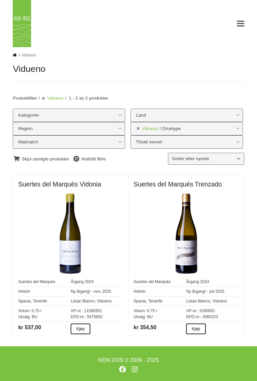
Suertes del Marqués (36, 281)
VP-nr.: (77, 310)
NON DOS (110, 360)
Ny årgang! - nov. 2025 (91, 291)
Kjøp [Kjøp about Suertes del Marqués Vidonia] (80, 329)
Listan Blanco (83, 301)
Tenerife (40, 301)
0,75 (35, 310)
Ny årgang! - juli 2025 (205, 291)
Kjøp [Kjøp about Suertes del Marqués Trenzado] (196, 329)
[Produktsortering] (206, 158)
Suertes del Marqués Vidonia (59, 184)
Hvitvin (24, 291)
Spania (24, 301)
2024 (89, 281)
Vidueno (104, 301)
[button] (240, 23)
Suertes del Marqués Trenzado (178, 184)
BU (34, 316)
